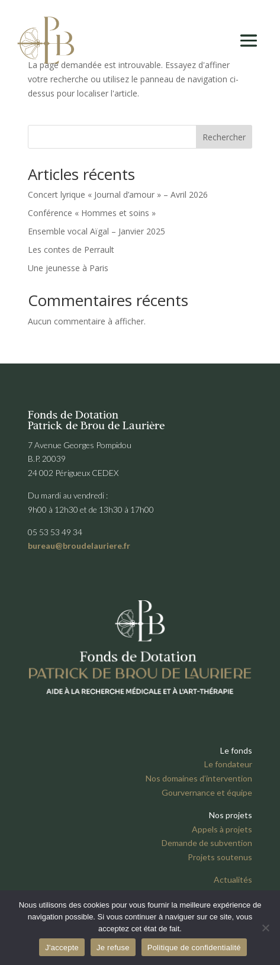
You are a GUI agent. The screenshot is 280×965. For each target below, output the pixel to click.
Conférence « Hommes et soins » (92, 212)
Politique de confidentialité (194, 947)
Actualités (233, 879)
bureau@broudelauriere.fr (79, 546)
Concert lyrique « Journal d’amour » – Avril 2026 (118, 194)
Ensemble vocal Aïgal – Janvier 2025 (96, 231)
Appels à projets (222, 829)
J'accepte (62, 947)
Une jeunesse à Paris (68, 268)
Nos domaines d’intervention (199, 778)
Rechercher (224, 137)
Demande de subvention (207, 843)
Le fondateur (228, 764)
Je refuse (113, 947)
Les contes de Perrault (71, 249)
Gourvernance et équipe (207, 792)
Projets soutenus (220, 857)
